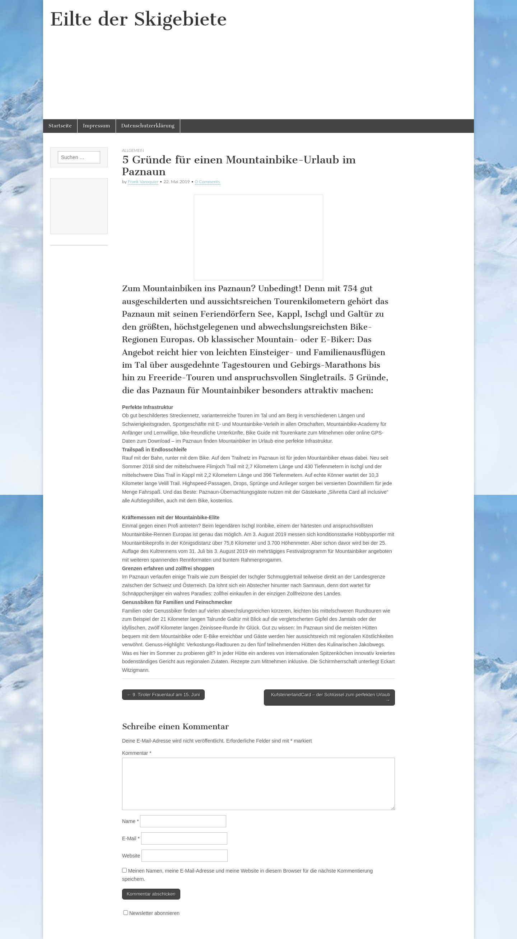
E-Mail (131, 838)
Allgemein (133, 150)
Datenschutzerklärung (147, 126)
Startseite (60, 126)
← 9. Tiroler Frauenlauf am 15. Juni (163, 694)
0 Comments (207, 181)
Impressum (96, 126)
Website (131, 856)
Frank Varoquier (143, 181)
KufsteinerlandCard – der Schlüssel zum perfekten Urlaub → (330, 697)
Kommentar (137, 753)
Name (130, 821)
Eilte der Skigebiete (138, 19)
